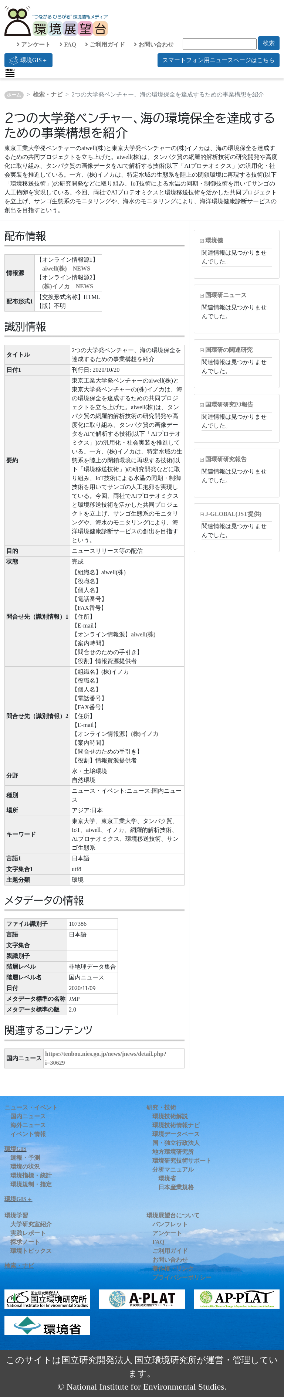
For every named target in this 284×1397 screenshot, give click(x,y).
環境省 (167, 1178)
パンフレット (170, 1224)
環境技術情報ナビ (176, 1125)
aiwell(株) (143, 634)
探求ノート (25, 1242)
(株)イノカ (145, 734)
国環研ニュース (226, 295)
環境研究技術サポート (182, 1161)
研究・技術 (161, 1107)
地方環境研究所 (173, 1152)
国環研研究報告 (226, 459)
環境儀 (214, 240)
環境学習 (16, 1215)
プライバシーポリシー (182, 1277)
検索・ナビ (47, 94)
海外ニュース (28, 1125)
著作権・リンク (173, 1268)
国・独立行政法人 (176, 1143)
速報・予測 (25, 1158)
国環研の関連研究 (229, 350)
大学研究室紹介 (31, 1224)
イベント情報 (28, 1134)
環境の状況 (25, 1166)
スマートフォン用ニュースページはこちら (218, 60)
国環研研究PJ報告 (229, 404)
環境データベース (176, 1134)
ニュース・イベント (31, 1107)
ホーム (14, 95)
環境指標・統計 (31, 1175)
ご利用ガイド (105, 44)
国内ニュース (28, 1116)
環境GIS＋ (28, 60)
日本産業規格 (176, 1187)
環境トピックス (31, 1251)
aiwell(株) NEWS (66, 268)
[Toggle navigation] (10, 72)
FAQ (68, 44)
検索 (269, 43)
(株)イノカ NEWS (67, 286)
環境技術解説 (170, 1116)
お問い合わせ (154, 44)
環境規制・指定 (31, 1184)
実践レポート (28, 1233)
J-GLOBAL (233, 514)
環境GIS (15, 1149)
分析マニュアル (173, 1169)
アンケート (34, 44)
